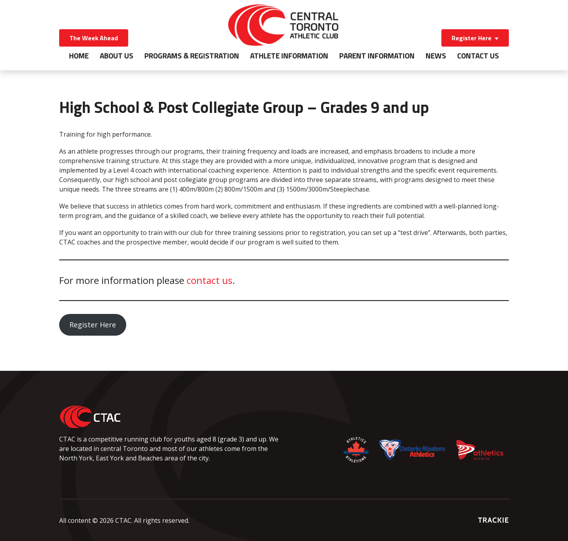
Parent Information (377, 55)
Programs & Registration (191, 55)
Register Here (471, 38)
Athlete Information (289, 55)
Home (79, 55)
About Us (116, 55)
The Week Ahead (93, 38)
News (436, 55)
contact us (209, 280)
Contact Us (478, 55)
